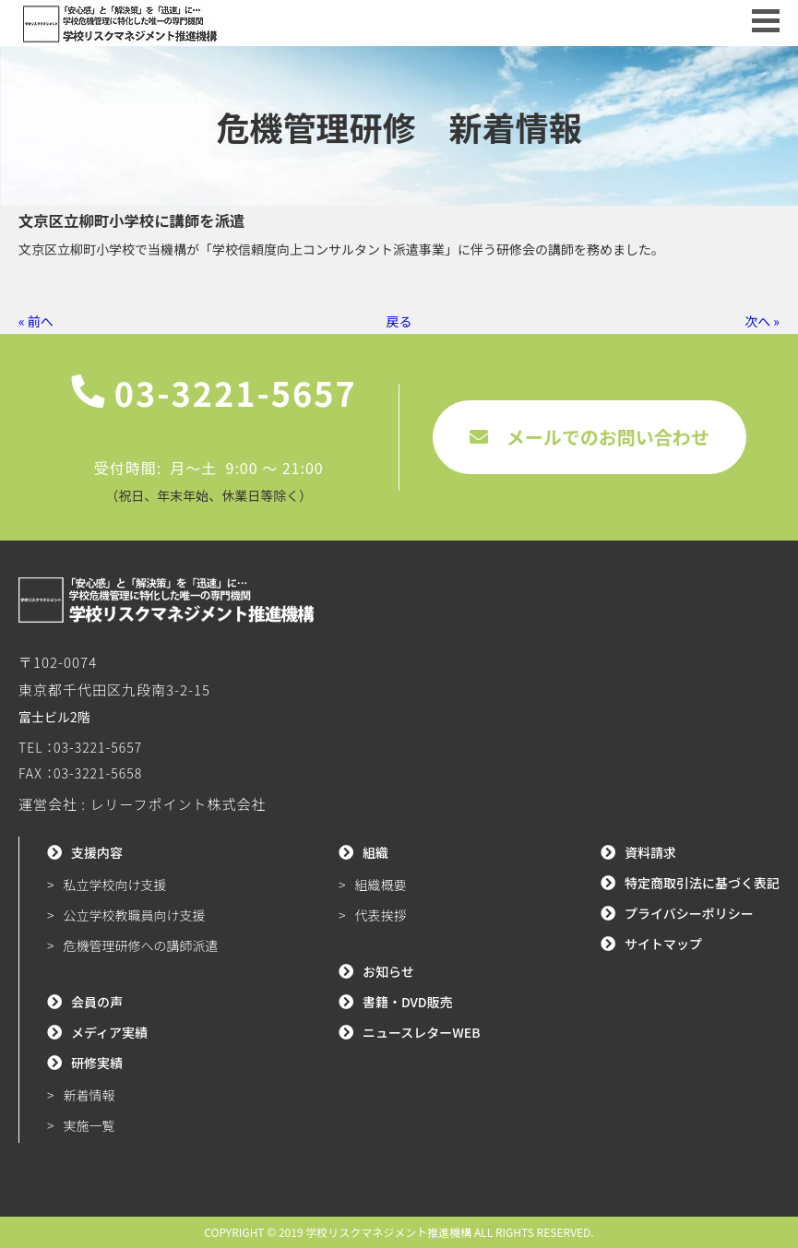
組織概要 (380, 884)
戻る (399, 321)
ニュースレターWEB (422, 1032)
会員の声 (97, 1001)
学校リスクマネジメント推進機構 (388, 1232)
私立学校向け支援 (115, 884)
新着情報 (89, 1095)
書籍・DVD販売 (408, 1001)
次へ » (762, 321)
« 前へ (36, 321)
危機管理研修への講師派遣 (141, 945)
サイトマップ (663, 943)
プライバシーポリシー (689, 913)
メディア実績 (109, 1032)
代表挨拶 (380, 915)
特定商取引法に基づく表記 (702, 883)
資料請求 (650, 852)
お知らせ (388, 971)
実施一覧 (89, 1125)
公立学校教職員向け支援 (135, 915)
